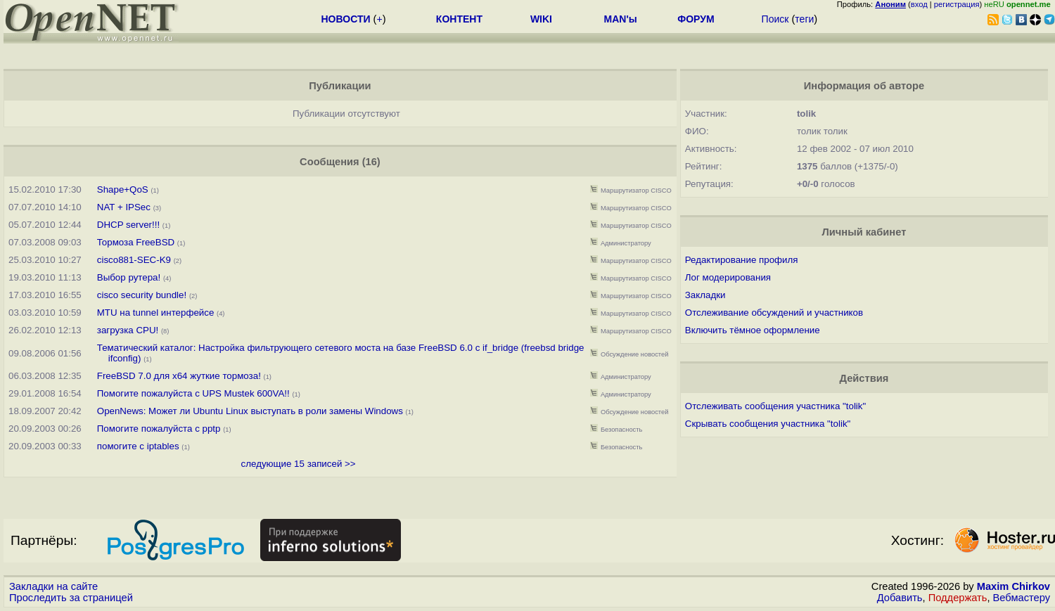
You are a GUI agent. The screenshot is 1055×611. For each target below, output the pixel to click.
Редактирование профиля (741, 260)
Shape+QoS (122, 189)
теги (804, 19)
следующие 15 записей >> (298, 463)
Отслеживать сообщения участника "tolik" (775, 406)
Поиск (775, 19)
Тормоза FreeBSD (135, 242)
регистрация (957, 4)
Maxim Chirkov (1013, 586)
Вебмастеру (1021, 597)
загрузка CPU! (129, 330)
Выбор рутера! (128, 277)
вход (919, 4)
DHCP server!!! (128, 224)
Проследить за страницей (71, 597)
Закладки (705, 295)
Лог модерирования (728, 277)
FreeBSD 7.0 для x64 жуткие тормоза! (179, 376)
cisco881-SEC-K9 (134, 260)
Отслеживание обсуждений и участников (774, 312)
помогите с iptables (138, 446)
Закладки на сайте (53, 586)
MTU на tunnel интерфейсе (156, 312)
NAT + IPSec (124, 207)
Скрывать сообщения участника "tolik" (767, 423)
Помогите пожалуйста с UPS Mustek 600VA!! (193, 393)
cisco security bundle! (141, 295)
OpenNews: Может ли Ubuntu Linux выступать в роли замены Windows (250, 411)
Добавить (900, 597)
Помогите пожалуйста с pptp (159, 428)
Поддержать (957, 597)
